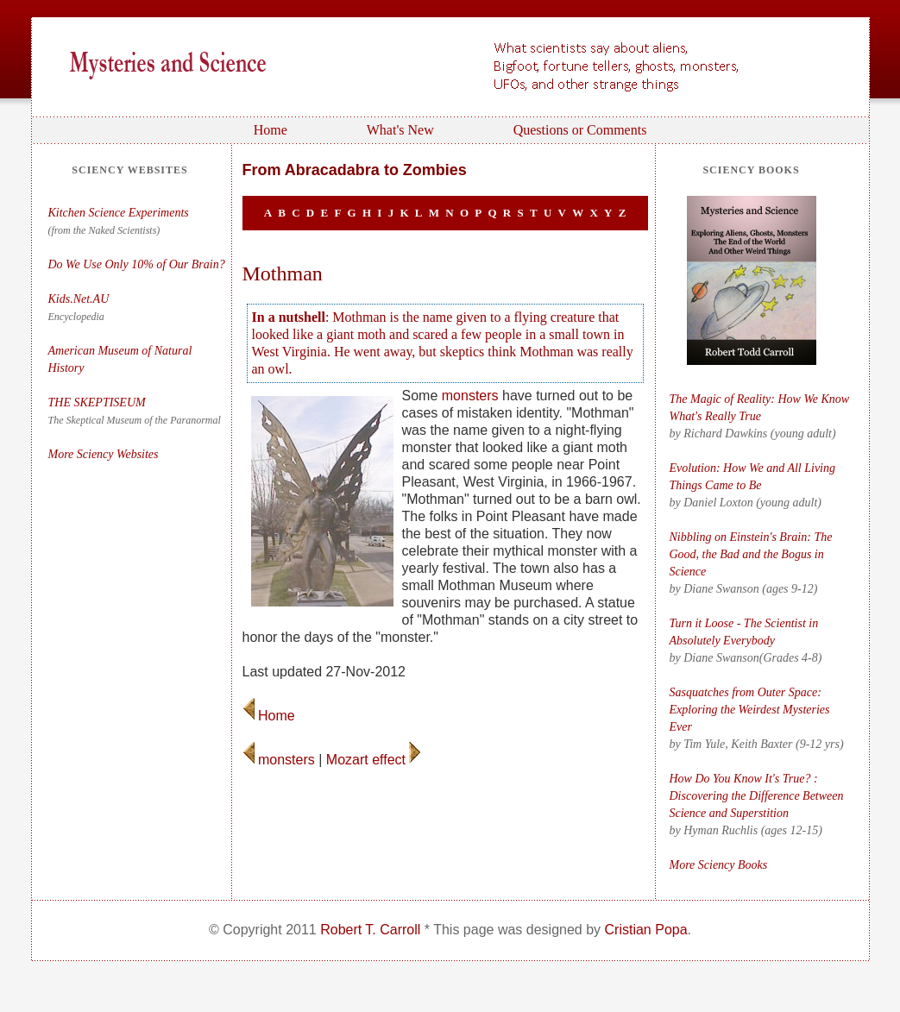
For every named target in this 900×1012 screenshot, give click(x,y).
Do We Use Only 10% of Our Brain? (136, 264)
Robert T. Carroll (370, 929)
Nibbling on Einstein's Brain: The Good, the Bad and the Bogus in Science (751, 554)
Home (270, 130)
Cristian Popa (646, 929)
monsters (470, 395)
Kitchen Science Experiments (118, 212)
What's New (400, 130)
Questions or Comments (580, 130)
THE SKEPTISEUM (98, 402)
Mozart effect (373, 759)
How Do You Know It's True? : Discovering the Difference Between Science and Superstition (757, 796)
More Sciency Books (719, 864)
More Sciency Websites (103, 454)
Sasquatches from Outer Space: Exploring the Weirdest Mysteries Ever (750, 709)
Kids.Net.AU (79, 298)
